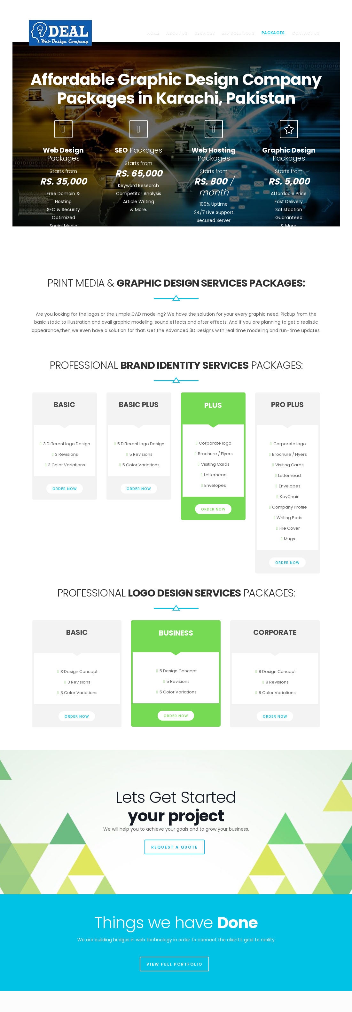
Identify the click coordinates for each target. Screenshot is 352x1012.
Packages (273, 33)
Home (153, 33)
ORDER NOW (64, 487)
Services (205, 33)
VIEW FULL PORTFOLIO (174, 962)
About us (176, 33)
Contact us (306, 33)
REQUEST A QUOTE (174, 845)
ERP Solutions (238, 33)
